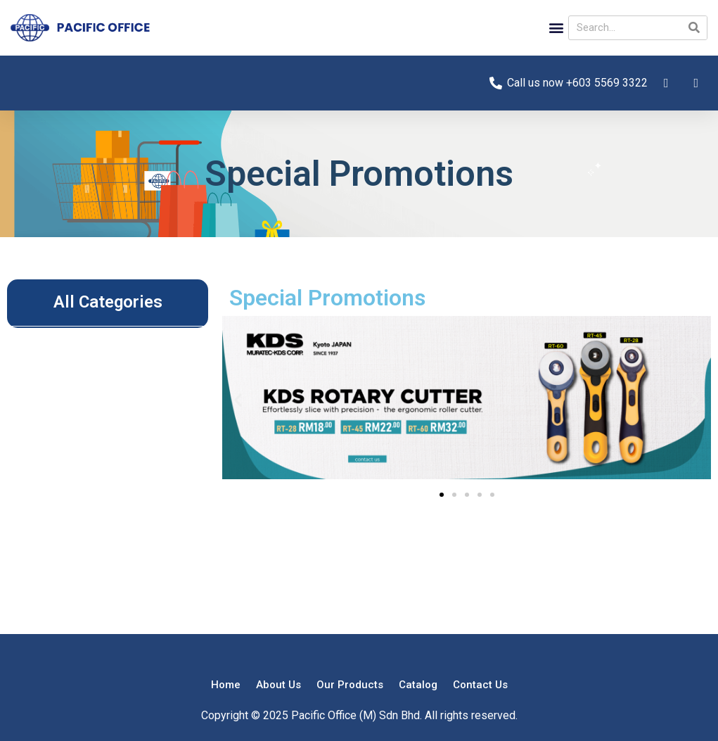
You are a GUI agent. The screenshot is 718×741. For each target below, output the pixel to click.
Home (226, 684)
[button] (556, 27)
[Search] (694, 27)
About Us (278, 684)
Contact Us (480, 684)
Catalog (418, 684)
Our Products (349, 684)
